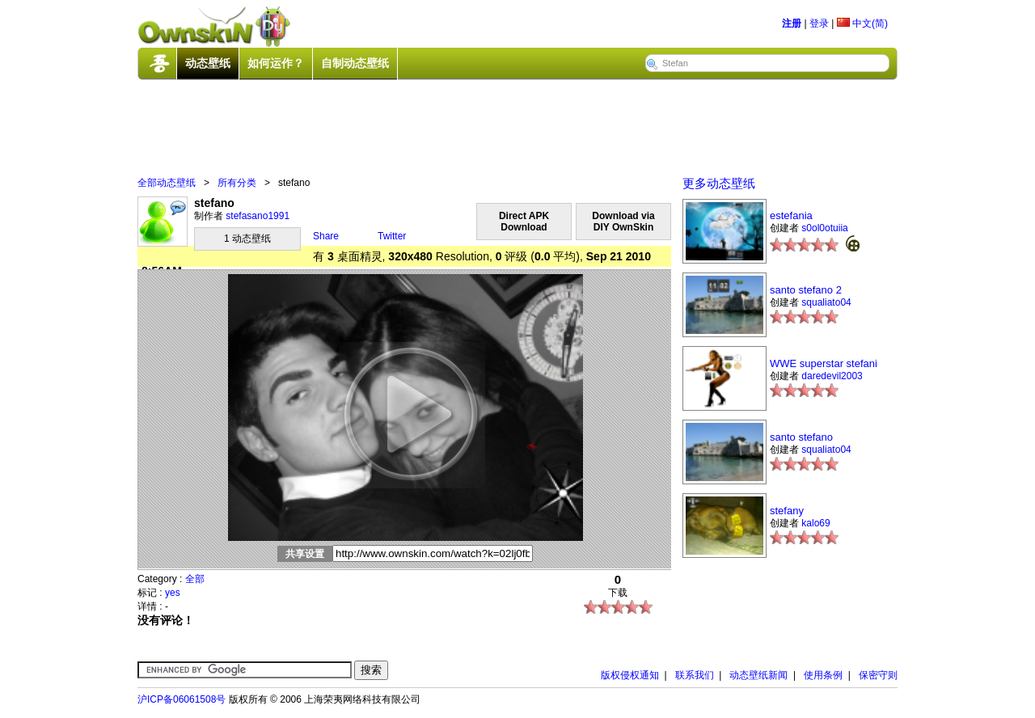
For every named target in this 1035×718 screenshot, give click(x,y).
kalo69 (815, 523)
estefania (791, 215)
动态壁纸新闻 (758, 675)
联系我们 (694, 675)
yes (172, 592)
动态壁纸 (207, 63)
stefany (787, 511)
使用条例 (823, 675)
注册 (791, 23)
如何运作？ (275, 63)
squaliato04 (826, 302)
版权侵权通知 (630, 675)
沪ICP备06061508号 (181, 699)
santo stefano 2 (806, 290)
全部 (195, 579)
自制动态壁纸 (355, 63)
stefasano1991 (257, 216)
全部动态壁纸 (166, 182)
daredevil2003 (831, 376)
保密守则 (878, 675)
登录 (819, 23)
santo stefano (801, 437)
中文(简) (862, 23)
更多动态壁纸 (718, 183)
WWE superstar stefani (823, 363)
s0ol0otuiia (824, 228)
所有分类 (237, 182)
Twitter (392, 236)
